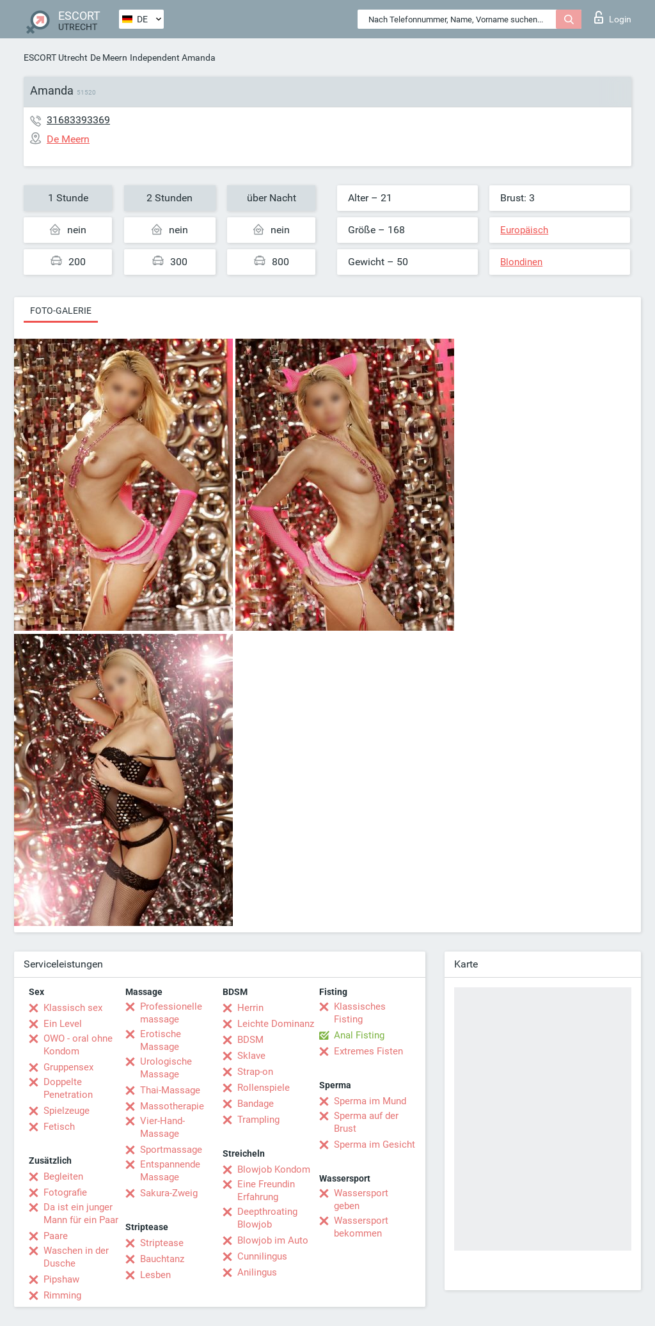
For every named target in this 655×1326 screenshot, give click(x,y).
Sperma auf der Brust (366, 1122)
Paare (55, 1236)
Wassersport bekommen (361, 1227)
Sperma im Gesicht (374, 1144)
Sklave (251, 1055)
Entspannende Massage (170, 1171)
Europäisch (524, 230)
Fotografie (65, 1192)
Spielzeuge (66, 1110)
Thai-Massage (170, 1090)
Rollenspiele (263, 1087)
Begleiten (63, 1176)
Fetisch (59, 1126)
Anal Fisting (359, 1035)
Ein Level (62, 1023)
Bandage (255, 1103)
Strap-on (255, 1071)
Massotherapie (172, 1106)
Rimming (62, 1295)
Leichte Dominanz (275, 1023)
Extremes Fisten (368, 1051)
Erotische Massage (160, 1040)
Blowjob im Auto (272, 1240)
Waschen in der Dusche (76, 1257)
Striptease (162, 1243)
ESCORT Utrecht (56, 57)
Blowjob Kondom (273, 1169)
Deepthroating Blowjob (267, 1218)
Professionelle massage (171, 1013)
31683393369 (78, 120)
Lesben (155, 1275)
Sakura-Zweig (169, 1193)
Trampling (258, 1119)
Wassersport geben (361, 1199)
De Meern (108, 57)
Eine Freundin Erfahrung (266, 1190)
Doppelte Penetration (68, 1088)
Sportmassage (171, 1149)
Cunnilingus (262, 1256)
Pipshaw (61, 1279)
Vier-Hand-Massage (162, 1127)
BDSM (250, 1039)
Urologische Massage (166, 1068)
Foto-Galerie (60, 310)
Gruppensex (68, 1067)
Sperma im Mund (370, 1101)
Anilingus (257, 1272)
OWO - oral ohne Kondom (78, 1045)
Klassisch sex (72, 1008)
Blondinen (521, 262)
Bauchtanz (162, 1259)
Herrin (250, 1008)
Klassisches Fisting (360, 1013)
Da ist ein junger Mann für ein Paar (80, 1213)
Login (612, 17)
